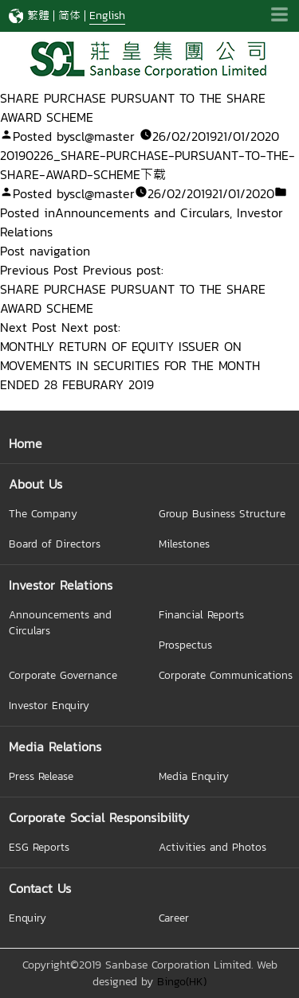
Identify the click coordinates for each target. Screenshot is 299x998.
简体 (69, 15)
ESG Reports (39, 847)
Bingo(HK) (182, 981)
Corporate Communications (226, 675)
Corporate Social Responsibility (99, 817)
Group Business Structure (222, 513)
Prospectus (185, 645)
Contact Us (40, 888)
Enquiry (27, 918)
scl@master (102, 136)
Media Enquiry (194, 776)
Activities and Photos (212, 847)
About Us (35, 483)
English (107, 15)
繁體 (38, 15)
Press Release (41, 776)
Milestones (184, 544)
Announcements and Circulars (142, 212)
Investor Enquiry (49, 705)
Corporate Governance (63, 675)
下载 (153, 174)
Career (174, 918)
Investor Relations (60, 585)
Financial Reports (201, 614)
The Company (43, 513)
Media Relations (55, 746)
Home (25, 443)
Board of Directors (54, 544)
